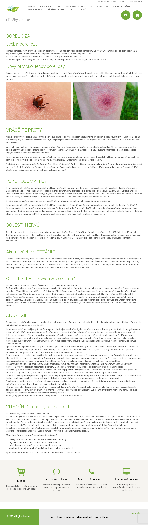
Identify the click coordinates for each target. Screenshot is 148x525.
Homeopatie (45, 6)
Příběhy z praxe (56, 9)
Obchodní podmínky (65, 517)
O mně (59, 6)
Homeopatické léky (122, 6)
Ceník (84, 9)
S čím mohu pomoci (75, 6)
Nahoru (134, 513)
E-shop (31, 6)
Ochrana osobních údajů (87, 517)
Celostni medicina (99, 6)
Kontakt (72, 9)
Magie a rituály (36, 9)
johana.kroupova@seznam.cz (111, 1)
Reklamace (105, 517)
